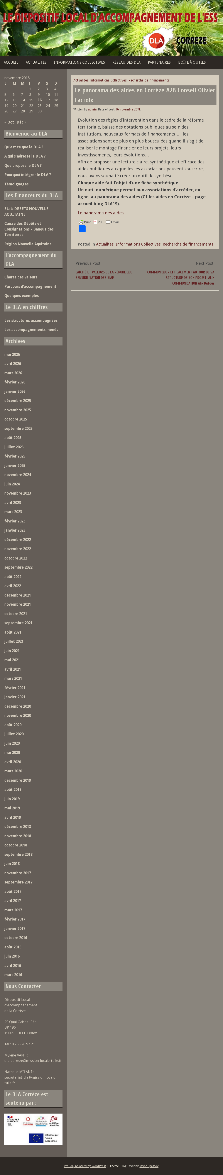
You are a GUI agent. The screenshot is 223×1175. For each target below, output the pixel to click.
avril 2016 (12, 965)
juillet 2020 (14, 734)
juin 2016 (12, 956)
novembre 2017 (17, 873)
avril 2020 (12, 762)
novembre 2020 (17, 715)
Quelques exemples (21, 295)
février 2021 (14, 688)
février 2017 (14, 919)
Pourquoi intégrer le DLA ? (27, 175)
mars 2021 (13, 678)
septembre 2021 (18, 623)
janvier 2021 (14, 697)
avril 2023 (12, 502)
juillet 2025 (14, 447)
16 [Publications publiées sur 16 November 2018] (40, 100)
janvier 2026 (14, 391)
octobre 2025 (15, 419)
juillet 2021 (14, 641)
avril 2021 (12, 669)
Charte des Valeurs (20, 277)
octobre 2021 (15, 614)
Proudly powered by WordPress (85, 1166)
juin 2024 (12, 484)
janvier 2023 (14, 530)
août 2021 (12, 632)
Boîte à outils (192, 62)
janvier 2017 (14, 928)
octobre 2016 (15, 938)
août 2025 (12, 438)
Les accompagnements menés (31, 329)
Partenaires (159, 62)
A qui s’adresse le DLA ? (25, 156)
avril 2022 (12, 586)
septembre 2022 (18, 567)
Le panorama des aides (101, 212)
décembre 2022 (17, 539)
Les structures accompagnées (30, 320)
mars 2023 (13, 512)
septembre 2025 (18, 428)
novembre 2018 (17, 836)
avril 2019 (12, 817)
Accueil (11, 62)
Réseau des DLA (126, 62)
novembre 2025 (17, 410)
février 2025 (14, 456)
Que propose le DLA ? (23, 165)
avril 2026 (12, 363)
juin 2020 (12, 743)
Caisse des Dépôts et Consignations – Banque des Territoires (29, 229)
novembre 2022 (17, 549)
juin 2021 (12, 651)
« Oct (9, 122)
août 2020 (12, 725)
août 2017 (12, 891)
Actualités (36, 62)
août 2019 (12, 789)
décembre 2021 (17, 595)
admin (92, 109)
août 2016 (12, 947)
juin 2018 (12, 863)
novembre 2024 (17, 475)
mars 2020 (13, 771)
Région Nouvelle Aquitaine (28, 244)
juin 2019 (12, 799)
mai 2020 (12, 752)
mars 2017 (13, 910)
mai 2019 (12, 808)
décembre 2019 (17, 780)
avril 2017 (12, 901)
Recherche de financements (149, 80)
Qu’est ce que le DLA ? (23, 147)
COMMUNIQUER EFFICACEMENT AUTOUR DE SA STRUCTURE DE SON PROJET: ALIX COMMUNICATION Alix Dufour (180, 277)
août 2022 (12, 577)
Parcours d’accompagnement (30, 286)
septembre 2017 (18, 882)
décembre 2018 (17, 826)
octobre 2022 (15, 558)
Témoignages (16, 184)
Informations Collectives (79, 62)
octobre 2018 (15, 845)
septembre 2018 (18, 854)
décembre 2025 (17, 400)
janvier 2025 (14, 465)
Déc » (22, 122)
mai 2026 (12, 354)
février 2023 (14, 521)
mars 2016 (13, 975)
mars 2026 (13, 373)
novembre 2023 (17, 493)
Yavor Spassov (149, 1166)
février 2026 (14, 382)
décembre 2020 (17, 706)
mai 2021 (12, 660)
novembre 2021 (17, 604)
